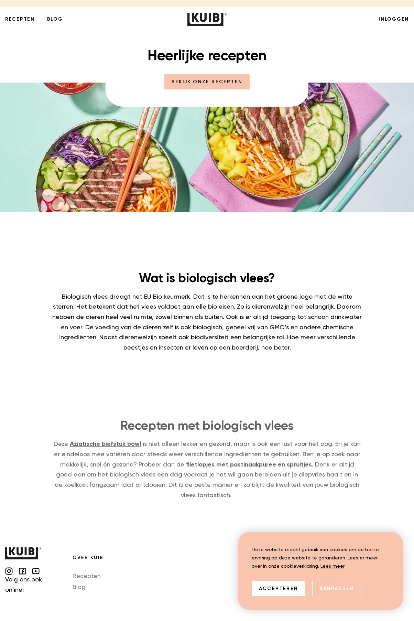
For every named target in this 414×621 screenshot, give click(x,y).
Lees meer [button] (332, 566)
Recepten (87, 576)
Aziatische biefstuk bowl (105, 451)
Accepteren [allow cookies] (278, 588)
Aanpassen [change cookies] (336, 588)
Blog (79, 587)
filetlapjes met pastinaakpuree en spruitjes (249, 471)
